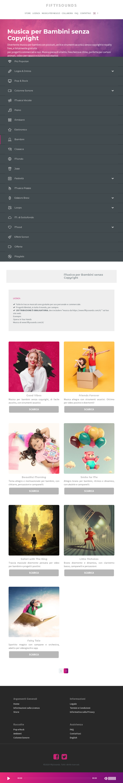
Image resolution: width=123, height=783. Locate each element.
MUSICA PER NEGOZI (51, 13)
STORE (28, 13)
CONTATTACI (86, 13)
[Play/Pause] (8, 778)
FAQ (77, 13)
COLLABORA (67, 13)
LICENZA (36, 13)
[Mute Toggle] (105, 778)
